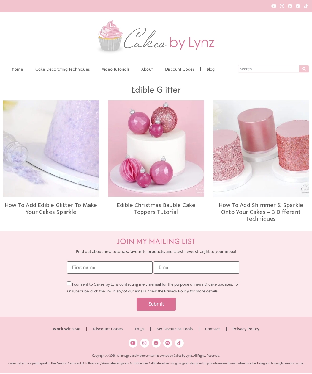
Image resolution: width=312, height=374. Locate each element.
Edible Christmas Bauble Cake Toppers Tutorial (156, 208)
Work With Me (66, 329)
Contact (212, 329)
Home (17, 69)
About (147, 69)
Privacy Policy (245, 329)
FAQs (139, 329)
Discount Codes (179, 69)
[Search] (303, 68)
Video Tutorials (115, 69)
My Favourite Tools (174, 329)
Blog (211, 69)
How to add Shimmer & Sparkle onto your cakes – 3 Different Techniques (261, 212)
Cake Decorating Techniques (62, 69)
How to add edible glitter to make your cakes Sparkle (51, 208)
